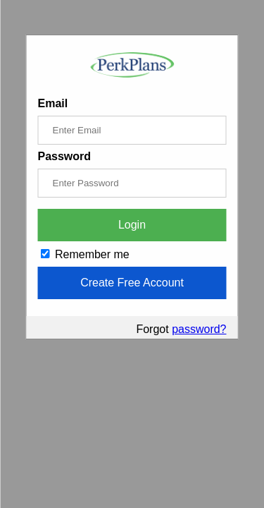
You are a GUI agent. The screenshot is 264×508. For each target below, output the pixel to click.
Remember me (85, 254)
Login (132, 225)
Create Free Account (132, 283)
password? (199, 329)
